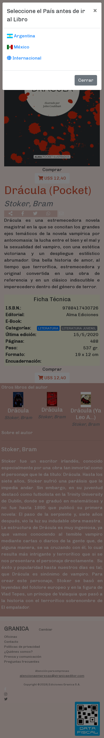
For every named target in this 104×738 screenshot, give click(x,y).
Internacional (24, 58)
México (18, 47)
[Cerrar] (95, 10)
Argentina (21, 35)
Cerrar (85, 80)
